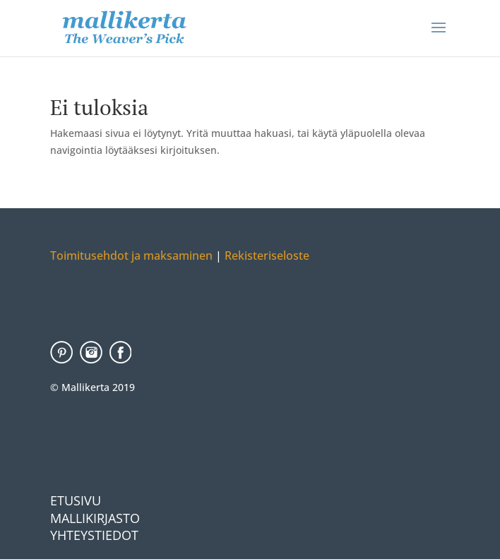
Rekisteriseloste (265, 255)
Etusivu (75, 500)
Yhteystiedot (94, 535)
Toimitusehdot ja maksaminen (131, 255)
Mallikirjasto (95, 518)
